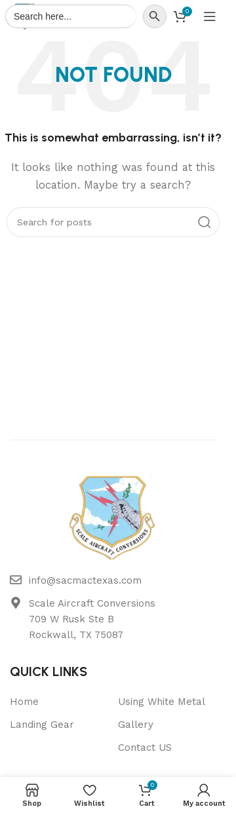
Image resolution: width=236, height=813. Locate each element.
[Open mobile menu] (210, 16)
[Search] (113, 222)
